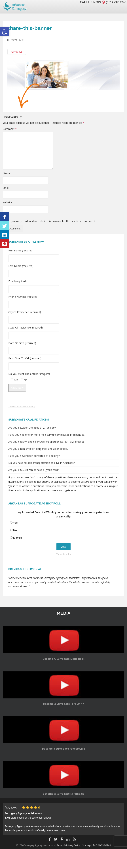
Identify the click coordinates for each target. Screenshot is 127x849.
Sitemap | (88, 845)
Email (6, 187)
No (15, 530)
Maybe (17, 537)
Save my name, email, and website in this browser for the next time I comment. (49, 221)
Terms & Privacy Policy (21, 406)
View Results (63, 554)
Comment (10, 129)
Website (7, 202)
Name (6, 173)
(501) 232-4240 (115, 2)
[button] (4, 31)
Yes (15, 522)
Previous (16, 51)
